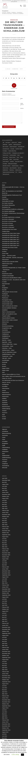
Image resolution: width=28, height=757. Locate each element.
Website (22, 108)
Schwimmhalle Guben (7, 301)
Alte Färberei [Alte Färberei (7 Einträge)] (8, 142)
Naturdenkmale (6, 283)
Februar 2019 (5, 585)
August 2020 (5, 558)
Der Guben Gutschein (7, 203)
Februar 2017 (5, 623)
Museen (4, 366)
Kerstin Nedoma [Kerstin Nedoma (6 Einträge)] (6, 161)
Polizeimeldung (6, 447)
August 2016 (5, 635)
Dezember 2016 (6, 627)
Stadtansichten (5, 455)
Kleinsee (4, 271)
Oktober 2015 (5, 655)
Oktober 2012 (5, 728)
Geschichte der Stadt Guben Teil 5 (10, 243)
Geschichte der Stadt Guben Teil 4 (10, 241)
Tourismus (4, 412)
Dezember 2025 (6, 480)
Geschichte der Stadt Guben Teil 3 (10, 239)
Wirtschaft (4, 467)
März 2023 (4, 508)
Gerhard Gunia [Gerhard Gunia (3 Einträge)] (5, 155)
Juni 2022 (4, 518)
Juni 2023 (4, 502)
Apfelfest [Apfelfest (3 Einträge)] (19, 142)
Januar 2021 (5, 550)
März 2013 (4, 718)
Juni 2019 (4, 579)
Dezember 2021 (6, 530)
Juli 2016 (4, 637)
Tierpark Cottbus (6, 316)
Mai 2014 (4, 689)
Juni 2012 (4, 736)
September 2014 (6, 681)
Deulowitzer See (6, 207)
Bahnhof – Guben (6, 340)
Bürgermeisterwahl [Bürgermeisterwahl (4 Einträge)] (13, 146)
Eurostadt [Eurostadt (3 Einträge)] (12, 148)
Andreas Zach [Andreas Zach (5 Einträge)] (14, 142)
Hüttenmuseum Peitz (7, 263)
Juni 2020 (4, 562)
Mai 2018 (4, 603)
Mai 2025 (4, 482)
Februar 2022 (5, 526)
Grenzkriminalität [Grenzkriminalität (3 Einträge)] (13, 155)
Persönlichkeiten (6, 332)
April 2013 (4, 716)
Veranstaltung (19, 12)
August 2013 (5, 708)
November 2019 (6, 573)
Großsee (4, 251)
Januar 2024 (5, 492)
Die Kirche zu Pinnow (7, 223)
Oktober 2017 (5, 609)
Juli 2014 (4, 685)
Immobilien (5, 386)
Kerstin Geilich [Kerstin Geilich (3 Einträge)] (16, 159)
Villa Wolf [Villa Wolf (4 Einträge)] (20, 172)
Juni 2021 (4, 540)
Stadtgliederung (6, 336)
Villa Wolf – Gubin (6, 358)
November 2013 (6, 701)
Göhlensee (5, 249)
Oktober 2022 (5, 516)
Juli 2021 (4, 538)
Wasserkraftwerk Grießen (8, 318)
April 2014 (4, 691)
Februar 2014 (5, 695)
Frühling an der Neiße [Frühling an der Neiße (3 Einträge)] (7, 153)
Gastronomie (5, 396)
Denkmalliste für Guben (8, 201)
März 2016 (4, 645)
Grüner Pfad (5, 253)
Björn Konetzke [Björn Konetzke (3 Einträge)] (5, 146)
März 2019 (4, 583)
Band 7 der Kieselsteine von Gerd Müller (12, 191)
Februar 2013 (5, 720)
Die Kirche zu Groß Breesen (9, 221)
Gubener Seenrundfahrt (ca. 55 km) (11, 374)
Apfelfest (4, 398)
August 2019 (5, 577)
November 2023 (6, 494)
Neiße (3, 285)
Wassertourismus (6, 394)
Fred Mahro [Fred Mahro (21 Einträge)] (5, 150)
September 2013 (6, 705)
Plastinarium (5, 297)
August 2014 (5, 683)
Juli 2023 (4, 500)
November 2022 (6, 514)
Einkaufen (4, 324)
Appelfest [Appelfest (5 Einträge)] (10, 144)
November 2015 (6, 653)
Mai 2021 (4, 542)
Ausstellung (5, 431)
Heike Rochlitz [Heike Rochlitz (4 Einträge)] (5, 159)
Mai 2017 (4, 617)
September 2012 (6, 730)
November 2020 (6, 554)
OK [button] (22, 754)
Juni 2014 (4, 687)
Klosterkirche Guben (7, 273)
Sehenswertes (5, 388)
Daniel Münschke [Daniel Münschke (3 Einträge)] (21, 146)
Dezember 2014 (6, 675)
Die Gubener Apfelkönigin (8, 211)
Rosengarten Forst (6, 299)
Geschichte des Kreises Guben (10, 247)
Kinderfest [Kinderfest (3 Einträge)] (12, 161)
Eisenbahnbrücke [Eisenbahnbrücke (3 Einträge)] (6, 148)
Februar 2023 (5, 510)
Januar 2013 (5, 722)
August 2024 (5, 484)
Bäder (3, 185)
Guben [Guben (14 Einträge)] (18, 155)
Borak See (4, 193)
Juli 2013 (4, 710)
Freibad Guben (6, 231)
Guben (3, 437)
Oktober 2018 (5, 593)
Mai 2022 (4, 520)
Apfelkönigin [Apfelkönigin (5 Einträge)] (5, 144)
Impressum (5, 265)
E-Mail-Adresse (22, 104)
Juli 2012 (4, 734)
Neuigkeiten (5, 10)
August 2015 (5, 659)
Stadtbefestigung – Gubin (8, 354)
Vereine (4, 390)
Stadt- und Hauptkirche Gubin (9, 314)
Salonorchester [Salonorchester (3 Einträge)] (5, 167)
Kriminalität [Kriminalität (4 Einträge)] (5, 163)
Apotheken (4, 402)
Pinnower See (5, 295)
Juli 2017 (4, 613)
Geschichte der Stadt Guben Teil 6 (10, 245)
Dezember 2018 (6, 589)
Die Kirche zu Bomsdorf (8, 219)
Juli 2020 (4, 560)
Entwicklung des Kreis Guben (9, 229)
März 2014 (4, 693)
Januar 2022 (5, 528)
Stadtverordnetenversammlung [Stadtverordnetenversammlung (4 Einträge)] (8, 172)
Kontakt (4, 418)
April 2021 (4, 544)
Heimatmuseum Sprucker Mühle (10, 261)
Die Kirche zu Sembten (8, 225)
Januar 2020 (5, 569)
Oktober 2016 (5, 631)
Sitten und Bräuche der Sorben (9, 306)
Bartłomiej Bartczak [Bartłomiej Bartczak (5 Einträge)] (17, 144)
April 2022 (4, 522)
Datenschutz (5, 199)
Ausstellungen (5, 360)
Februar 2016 (5, 647)
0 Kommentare (15, 68)
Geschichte (5, 330)
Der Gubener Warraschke (8, 205)
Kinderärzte (5, 404)
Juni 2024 (4, 486)
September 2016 (6, 633)
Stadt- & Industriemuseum (8, 312)
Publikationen (5, 334)
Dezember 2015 (6, 651)
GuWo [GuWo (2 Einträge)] (21, 157)
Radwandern (5, 451)
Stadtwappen (5, 338)
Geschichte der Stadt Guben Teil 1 (10, 235)
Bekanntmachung (6, 433)
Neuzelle (4, 289)
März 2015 (4, 669)
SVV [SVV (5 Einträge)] (16, 172)
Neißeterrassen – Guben (8, 350)
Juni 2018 (4, 601)
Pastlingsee (5, 293)
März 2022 (4, 524)
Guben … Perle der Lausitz (9, 255)
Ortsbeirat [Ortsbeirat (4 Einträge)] (21, 165)
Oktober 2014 (5, 679)
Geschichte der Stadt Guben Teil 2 (10, 237)
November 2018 (6, 591)
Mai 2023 (4, 504)
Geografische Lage (7, 328)
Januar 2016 (5, 649)
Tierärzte (4, 410)
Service (4, 416)
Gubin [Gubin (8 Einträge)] (18, 157)
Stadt (3, 414)
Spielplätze (5, 310)
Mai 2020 (4, 565)
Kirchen (4, 364)
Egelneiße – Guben (7, 342)
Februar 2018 (5, 607)
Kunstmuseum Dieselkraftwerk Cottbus (11, 277)
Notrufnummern (6, 406)
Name (21, 99)
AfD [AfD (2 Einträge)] (3, 142)
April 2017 (4, 619)
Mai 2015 (4, 665)
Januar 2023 (5, 512)
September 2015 (6, 657)
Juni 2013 (4, 712)
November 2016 (6, 629)
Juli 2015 (4, 661)
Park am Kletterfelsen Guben (9, 352)
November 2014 (6, 677)
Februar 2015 (5, 671)
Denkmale (4, 362)
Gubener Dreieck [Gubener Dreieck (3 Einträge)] (12, 157)
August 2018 (5, 597)
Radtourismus (5, 392)
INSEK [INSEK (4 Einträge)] (10, 159)
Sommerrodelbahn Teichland (9, 308)
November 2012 (6, 726)
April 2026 (4, 478)
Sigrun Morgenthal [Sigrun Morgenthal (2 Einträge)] (13, 167)
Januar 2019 (5, 587)
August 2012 (5, 732)
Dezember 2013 (6, 699)
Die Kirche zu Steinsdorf (8, 227)
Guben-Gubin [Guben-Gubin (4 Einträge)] (5, 157)
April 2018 (4, 605)
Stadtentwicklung (6, 457)
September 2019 (6, 575)
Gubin (3, 439)
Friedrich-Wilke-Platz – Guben (9, 344)
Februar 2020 (5, 567)
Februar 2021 (5, 548)
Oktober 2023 (5, 496)
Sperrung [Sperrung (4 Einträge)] (19, 167)
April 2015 (4, 667)
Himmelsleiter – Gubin (7, 346)
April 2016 (4, 643)
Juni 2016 (4, 639)
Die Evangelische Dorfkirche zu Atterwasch (12, 209)
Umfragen (4, 461)
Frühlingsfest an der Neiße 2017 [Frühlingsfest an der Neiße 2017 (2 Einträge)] (18, 153)
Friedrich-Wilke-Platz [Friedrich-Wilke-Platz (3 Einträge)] (12, 150)
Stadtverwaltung (6, 408)
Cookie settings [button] (15, 754)
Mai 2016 (4, 641)
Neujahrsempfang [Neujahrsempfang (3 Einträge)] (15, 165)
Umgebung (5, 463)
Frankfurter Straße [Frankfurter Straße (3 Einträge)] (18, 148)
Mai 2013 (4, 714)
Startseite (8, 12)
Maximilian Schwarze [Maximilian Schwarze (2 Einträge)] (6, 165)
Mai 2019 (4, 581)
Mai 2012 (4, 738)
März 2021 (4, 546)
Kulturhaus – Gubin (7, 348)
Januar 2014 (5, 697)
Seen (3, 372)
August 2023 (5, 498)
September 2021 (6, 534)
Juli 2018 (4, 599)
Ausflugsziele (5, 384)
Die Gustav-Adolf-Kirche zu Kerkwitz (11, 217)
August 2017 (5, 611)
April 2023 (4, 506)
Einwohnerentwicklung (7, 326)
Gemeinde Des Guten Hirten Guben (11, 233)
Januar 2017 (5, 625)
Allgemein (4, 429)
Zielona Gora (5, 322)
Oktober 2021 (5, 532)
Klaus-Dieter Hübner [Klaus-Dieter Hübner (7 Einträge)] (19, 161)
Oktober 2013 (5, 703)
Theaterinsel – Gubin (7, 356)
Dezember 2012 (6, 724)
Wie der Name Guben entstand (10, 320)
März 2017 (4, 621)
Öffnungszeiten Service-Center (9, 291)
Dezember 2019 (6, 571)
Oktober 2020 (5, 556)
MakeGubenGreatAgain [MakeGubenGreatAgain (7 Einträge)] (12, 163)
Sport (3, 453)
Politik (3, 445)
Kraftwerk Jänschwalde (8, 275)
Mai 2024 (4, 488)
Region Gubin (5, 370)
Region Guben (5, 368)
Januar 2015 (5, 673)
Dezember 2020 (6, 552)
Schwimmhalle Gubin (7, 304)
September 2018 (6, 595)
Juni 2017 (4, 615)
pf (22, 68)
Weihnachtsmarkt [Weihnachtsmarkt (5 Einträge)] (6, 174)
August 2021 (5, 536)
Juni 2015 (4, 663)
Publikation (5, 449)
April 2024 (4, 490)
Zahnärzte (4, 400)
